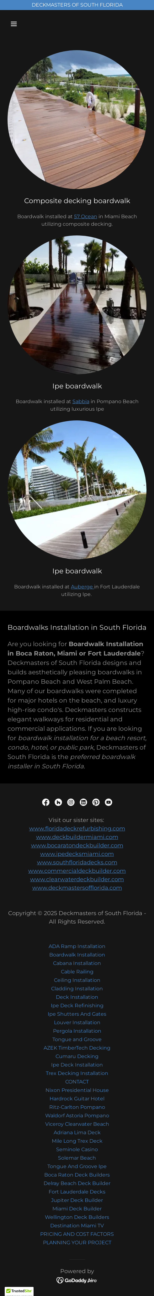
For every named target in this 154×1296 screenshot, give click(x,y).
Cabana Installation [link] (77, 963)
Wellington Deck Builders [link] (77, 1217)
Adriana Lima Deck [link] (77, 1132)
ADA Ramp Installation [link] (77, 946)
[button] (23, 24)
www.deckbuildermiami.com (77, 837)
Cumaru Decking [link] (77, 1056)
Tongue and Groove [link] (77, 1039)
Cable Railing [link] (77, 972)
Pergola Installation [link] (77, 1031)
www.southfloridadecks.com (77, 862)
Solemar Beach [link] (77, 1158)
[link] (46, 802)
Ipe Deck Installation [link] (77, 1065)
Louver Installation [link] (77, 1022)
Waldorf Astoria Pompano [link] (77, 1116)
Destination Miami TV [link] (77, 1226)
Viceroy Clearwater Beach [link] (77, 1124)
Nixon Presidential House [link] (77, 1090)
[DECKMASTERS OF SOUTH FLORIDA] (77, 5)
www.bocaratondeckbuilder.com (77, 845)
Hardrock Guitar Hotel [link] (77, 1099)
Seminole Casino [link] (77, 1149)
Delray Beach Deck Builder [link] (77, 1183)
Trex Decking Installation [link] (77, 1073)
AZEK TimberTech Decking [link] (77, 1048)
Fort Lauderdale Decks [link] (77, 1192)
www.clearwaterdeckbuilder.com (77, 879)
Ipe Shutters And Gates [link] (77, 1014)
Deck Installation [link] (77, 997)
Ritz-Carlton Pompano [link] (77, 1107)
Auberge (82, 587)
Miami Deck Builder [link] (77, 1209)
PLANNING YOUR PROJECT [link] (77, 1243)
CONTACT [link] (77, 1082)
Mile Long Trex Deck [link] (77, 1141)
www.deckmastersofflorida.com (77, 887)
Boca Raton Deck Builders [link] (77, 1175)
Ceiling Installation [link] (77, 980)
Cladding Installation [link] (77, 989)
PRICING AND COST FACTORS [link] (77, 1234)
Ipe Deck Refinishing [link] (77, 1006)
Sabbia (80, 401)
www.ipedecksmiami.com (77, 854)
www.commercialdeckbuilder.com (77, 870)
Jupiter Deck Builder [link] (77, 1200)
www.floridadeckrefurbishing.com (77, 828)
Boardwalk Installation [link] (77, 955)
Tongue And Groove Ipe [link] (77, 1166)
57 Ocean (85, 216)
